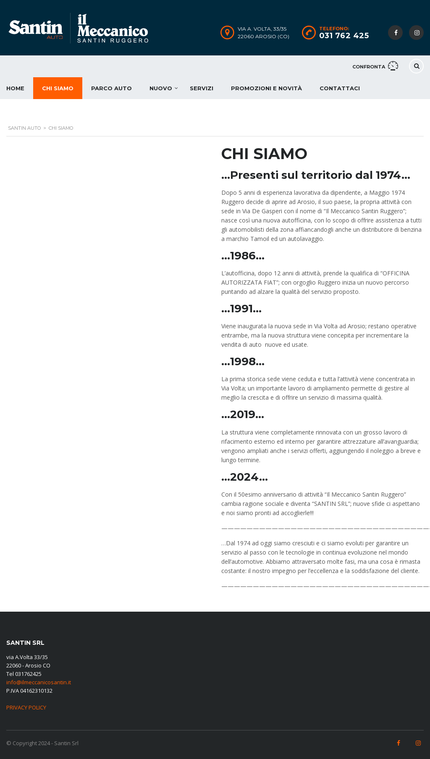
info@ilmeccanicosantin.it (38, 682)
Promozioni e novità (266, 88)
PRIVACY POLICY (26, 707)
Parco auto (111, 88)
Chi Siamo (57, 88)
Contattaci (340, 88)
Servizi (201, 88)
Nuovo (160, 88)
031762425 (28, 674)
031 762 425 (344, 35)
